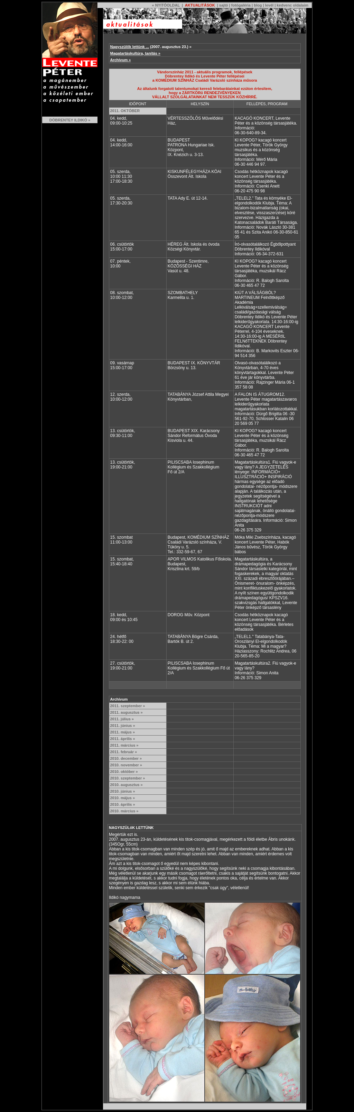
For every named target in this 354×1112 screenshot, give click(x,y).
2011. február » (123, 752)
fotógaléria (241, 5)
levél (269, 5)
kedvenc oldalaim (292, 5)
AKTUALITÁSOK (199, 5)
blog (258, 5)
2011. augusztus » (126, 712)
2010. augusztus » (126, 785)
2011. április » (122, 739)
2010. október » (124, 771)
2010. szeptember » (127, 778)
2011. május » (122, 732)
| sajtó (222, 5)
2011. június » (122, 725)
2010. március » (124, 811)
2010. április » (122, 804)
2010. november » (126, 765)
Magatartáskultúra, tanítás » (135, 53)
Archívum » (120, 60)
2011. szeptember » (127, 706)
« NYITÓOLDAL (165, 5)
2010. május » (122, 798)
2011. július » (122, 719)
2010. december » (126, 758)
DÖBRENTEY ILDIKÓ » (69, 120)
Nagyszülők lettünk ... (129, 47)
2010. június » (122, 791)
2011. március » (124, 745)
